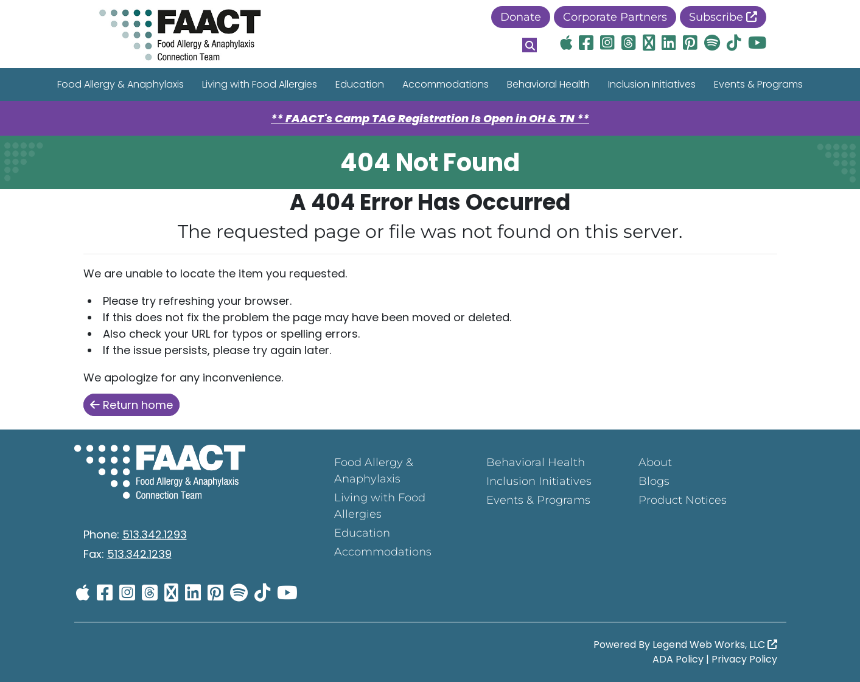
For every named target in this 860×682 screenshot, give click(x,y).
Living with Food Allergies (259, 84)
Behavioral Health (548, 84)
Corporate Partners (615, 17)
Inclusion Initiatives (652, 84)
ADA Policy (678, 659)
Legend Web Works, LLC (714, 645)
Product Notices (682, 500)
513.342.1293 (154, 534)
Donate (520, 17)
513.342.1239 (139, 554)
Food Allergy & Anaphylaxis (120, 84)
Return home (131, 404)
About (655, 462)
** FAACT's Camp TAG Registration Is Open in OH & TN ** (430, 118)
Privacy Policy (744, 659)
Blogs (653, 481)
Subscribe (723, 17)
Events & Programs (758, 84)
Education (359, 84)
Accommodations (445, 84)
